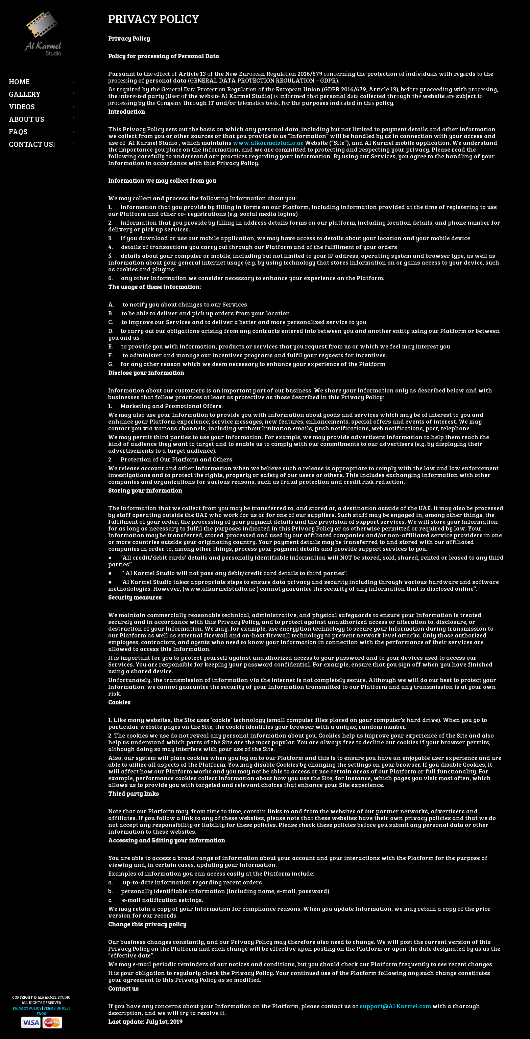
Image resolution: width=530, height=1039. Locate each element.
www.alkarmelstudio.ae (268, 142)
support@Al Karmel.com (395, 1006)
